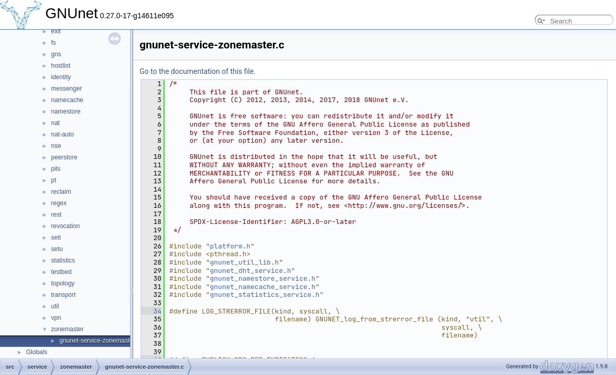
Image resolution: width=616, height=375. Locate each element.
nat (55, 123)
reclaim (61, 191)
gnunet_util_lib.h (244, 262)
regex (59, 203)
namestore (66, 111)
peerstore (64, 157)
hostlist (60, 65)
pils (55, 168)
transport (63, 294)
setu (57, 249)
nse (56, 145)
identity (61, 77)
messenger (66, 88)
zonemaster (67, 329)
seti (56, 237)
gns (56, 54)
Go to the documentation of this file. (198, 71)
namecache (67, 100)
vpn (56, 317)
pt (53, 180)
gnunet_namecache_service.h (263, 286)
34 (151, 311)
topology (62, 283)
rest (56, 214)
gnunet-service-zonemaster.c (99, 340)
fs (53, 42)
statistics (63, 260)
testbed (61, 272)
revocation (65, 226)
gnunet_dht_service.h (250, 270)
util (55, 306)
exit (56, 31)
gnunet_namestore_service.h (263, 278)
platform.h (230, 246)
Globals (36, 352)
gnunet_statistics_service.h (265, 294)
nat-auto (62, 134)
